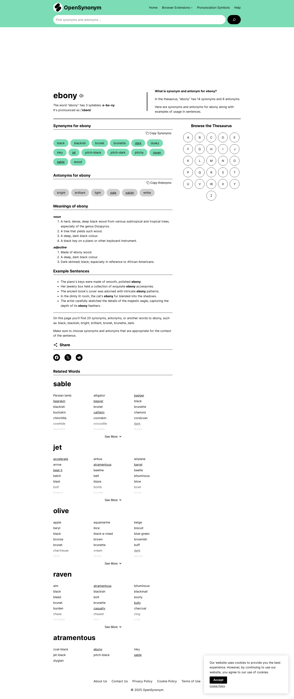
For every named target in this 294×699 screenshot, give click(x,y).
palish (130, 193)
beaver (98, 401)
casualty (99, 608)
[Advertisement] (147, 58)
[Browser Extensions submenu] (177, 7)
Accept (218, 680)
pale (113, 193)
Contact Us (120, 681)
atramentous (102, 464)
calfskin (99, 412)
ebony (98, 649)
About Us (100, 681)
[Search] (234, 19)
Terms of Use (191, 681)
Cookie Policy (167, 681)
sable (60, 162)
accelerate (60, 459)
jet (74, 152)
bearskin (59, 401)
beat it (57, 470)
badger (139, 395)
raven (157, 152)
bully (137, 603)
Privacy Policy (142, 681)
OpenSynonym (82, 7)
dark (138, 143)
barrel (138, 464)
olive (61, 511)
